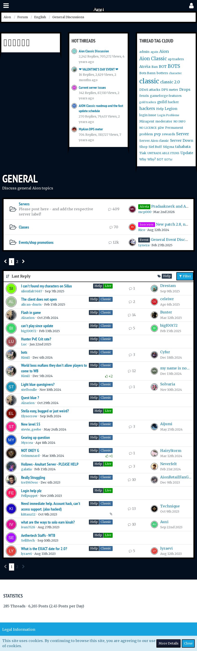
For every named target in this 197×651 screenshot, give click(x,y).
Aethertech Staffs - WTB (38, 535)
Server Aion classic (154, 141)
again (154, 51)
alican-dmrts (31, 304)
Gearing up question (35, 437)
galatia (26, 469)
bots (24, 352)
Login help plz (31, 490)
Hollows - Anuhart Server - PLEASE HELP (50, 464)
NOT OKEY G (30, 450)
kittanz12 (28, 514)
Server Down (181, 140)
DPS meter (169, 90)
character (175, 73)
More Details (168, 643)
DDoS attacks (149, 90)
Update (186, 153)
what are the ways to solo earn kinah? (48, 522)
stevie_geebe (31, 429)
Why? (151, 159)
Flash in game (31, 312)
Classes (24, 227)
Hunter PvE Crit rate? (36, 339)
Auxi (164, 522)
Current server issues (92, 87)
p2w (161, 128)
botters (162, 73)
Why (142, 159)
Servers (24, 204)
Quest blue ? (30, 397)
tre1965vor (29, 482)
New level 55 (30, 424)
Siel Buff (155, 147)
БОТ (160, 159)
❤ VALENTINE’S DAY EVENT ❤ (98, 69)
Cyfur (165, 352)
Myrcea (27, 443)
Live (108, 286)
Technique (170, 506)
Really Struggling (33, 477)
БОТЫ (168, 159)
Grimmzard (30, 456)
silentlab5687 (31, 291)
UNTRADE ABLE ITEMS (163, 153)
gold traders (147, 102)
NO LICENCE (148, 127)
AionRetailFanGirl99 (175, 477)
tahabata (182, 146)
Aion (164, 51)
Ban (154, 67)
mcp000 (144, 212)
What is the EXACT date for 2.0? (44, 548)
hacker (173, 102)
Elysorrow (29, 416)
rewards (168, 134)
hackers (147, 108)
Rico (141, 230)
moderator (163, 121)
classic (149, 81)
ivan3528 (28, 527)
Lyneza (143, 245)
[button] (6, 5)
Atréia (144, 66)
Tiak (142, 153)
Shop (143, 147)
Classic (106, 299)
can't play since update (37, 325)
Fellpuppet (29, 496)
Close (188, 643)
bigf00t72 (28, 331)
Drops (184, 89)
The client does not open (39, 299)
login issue (147, 115)
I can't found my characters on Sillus (46, 286)
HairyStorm (170, 450)
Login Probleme (168, 115)
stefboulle (29, 390)
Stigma (168, 147)
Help (160, 109)
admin (144, 52)
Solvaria (167, 384)
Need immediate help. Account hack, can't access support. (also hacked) (50, 506)
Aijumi (166, 424)
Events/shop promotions (36, 242)
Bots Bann (147, 73)
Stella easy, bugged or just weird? (45, 410)
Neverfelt (168, 464)
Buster (166, 312)
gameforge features (166, 96)
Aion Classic (153, 58)
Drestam (168, 285)
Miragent (146, 121)
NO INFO (179, 121)
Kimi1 (25, 357)
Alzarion (28, 318)
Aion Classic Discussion (94, 51)
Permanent (174, 128)
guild (162, 102)
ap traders (176, 59)
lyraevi (26, 554)
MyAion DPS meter (91, 129)
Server (182, 133)
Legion (171, 108)
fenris (144, 96)
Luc (24, 344)
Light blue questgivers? (38, 384)
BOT (163, 66)
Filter (185, 276)
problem (146, 134)
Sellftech (28, 540)
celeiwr (167, 299)
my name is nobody (175, 368)
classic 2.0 (170, 81)
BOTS (174, 66)
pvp (157, 134)
